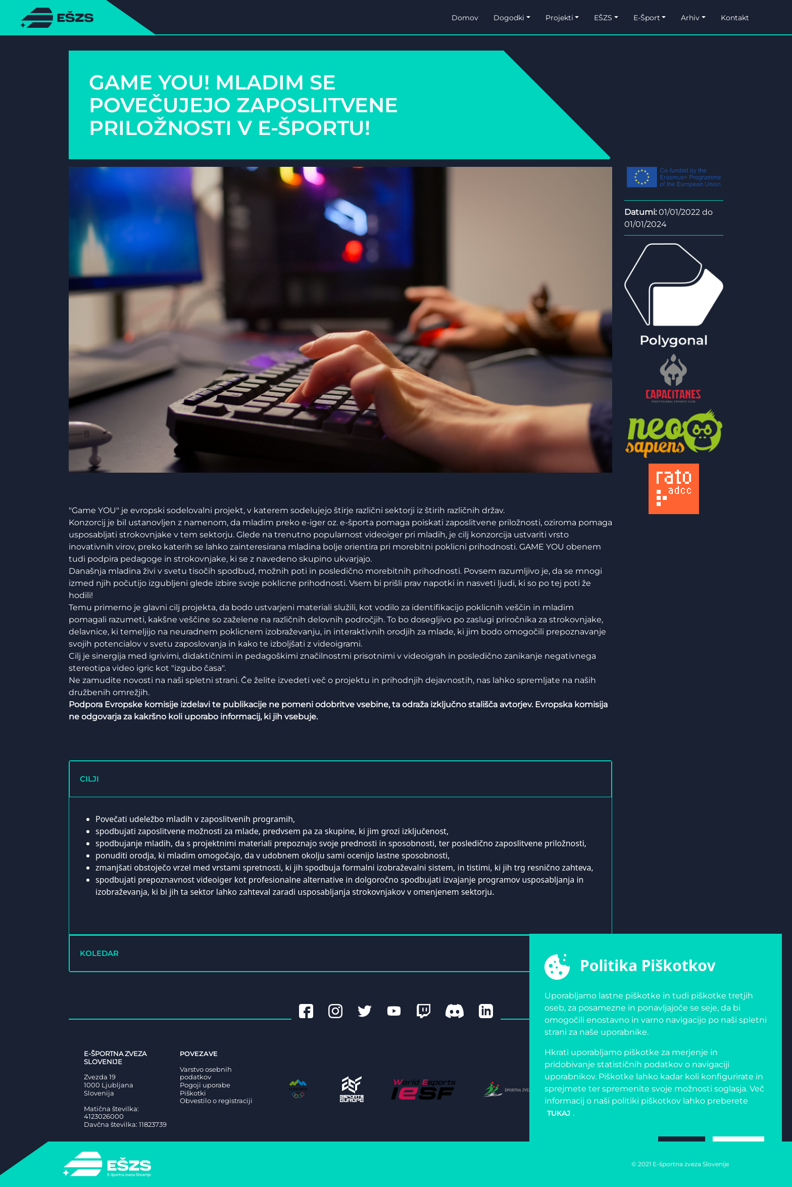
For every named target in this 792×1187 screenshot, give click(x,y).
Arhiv (690, 17)
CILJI (89, 779)
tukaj (558, 1113)
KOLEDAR (99, 953)
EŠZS (603, 17)
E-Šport (646, 17)
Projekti (559, 17)
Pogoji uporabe (205, 1085)
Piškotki (193, 1093)
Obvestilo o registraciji (216, 1101)
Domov (465, 17)
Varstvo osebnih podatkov (206, 1073)
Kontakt (735, 17)
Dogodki (508, 17)
